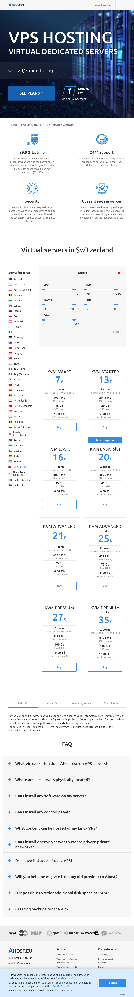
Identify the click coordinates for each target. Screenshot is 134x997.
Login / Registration (103, 5)
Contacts (102, 963)
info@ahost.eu (19, 963)
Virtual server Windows (66, 959)
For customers (107, 949)
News (100, 967)
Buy (59, 427)
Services (61, 949)
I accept (112, 982)
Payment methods (106, 959)
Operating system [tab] (81, 703)
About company (104, 955)
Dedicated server (63, 963)
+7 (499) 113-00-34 (20, 957)
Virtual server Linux (65, 955)
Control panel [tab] (111, 703)
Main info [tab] (23, 703)
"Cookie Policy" (64, 978)
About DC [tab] (52, 703)
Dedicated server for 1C (66, 967)
